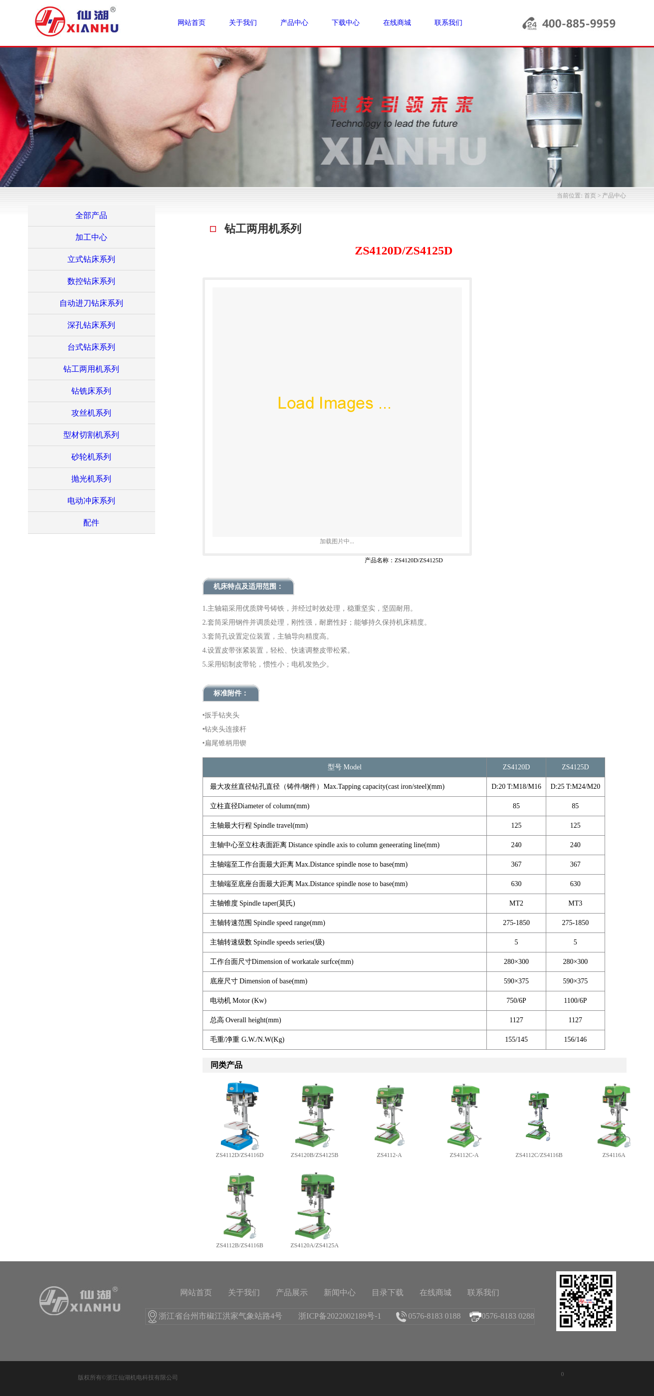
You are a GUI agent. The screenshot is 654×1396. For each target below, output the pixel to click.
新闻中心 (340, 1292)
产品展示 (292, 1292)
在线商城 (397, 22)
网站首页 (192, 22)
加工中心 (91, 237)
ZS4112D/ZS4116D (240, 1155)
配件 (91, 522)
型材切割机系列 (91, 435)
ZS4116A (613, 1155)
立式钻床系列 (91, 259)
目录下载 (388, 1292)
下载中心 (346, 22)
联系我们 (448, 22)
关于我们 (243, 22)
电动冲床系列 (91, 500)
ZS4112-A (389, 1155)
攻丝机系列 (91, 413)
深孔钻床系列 (91, 325)
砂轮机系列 (91, 457)
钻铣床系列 (91, 391)
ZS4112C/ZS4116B (538, 1155)
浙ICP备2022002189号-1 (339, 1316)
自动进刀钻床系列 (91, 303)
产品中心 (294, 22)
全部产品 (91, 215)
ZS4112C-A (463, 1155)
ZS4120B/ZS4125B (314, 1155)
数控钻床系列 (91, 281)
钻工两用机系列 (91, 369)
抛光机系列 (91, 478)
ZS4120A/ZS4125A (314, 1245)
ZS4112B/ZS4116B (239, 1245)
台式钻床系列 (91, 347)
